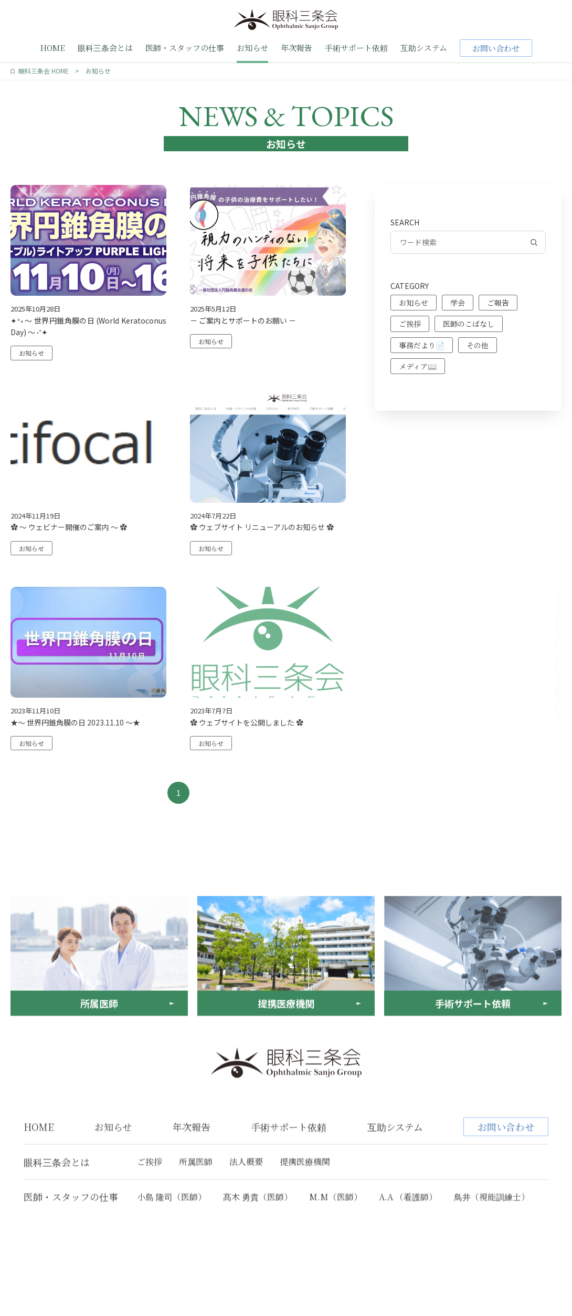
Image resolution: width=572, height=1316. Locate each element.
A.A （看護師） (408, 1244)
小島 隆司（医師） (171, 1244)
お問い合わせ (496, 48)
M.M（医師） (335, 1244)
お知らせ (252, 47)
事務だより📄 (421, 345)
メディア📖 (418, 366)
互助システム (423, 47)
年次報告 (296, 47)
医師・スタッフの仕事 (184, 47)
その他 (478, 345)
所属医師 (196, 1210)
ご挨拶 (410, 323)
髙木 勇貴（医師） (257, 1244)
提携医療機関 (305, 1210)
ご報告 (498, 302)
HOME (52, 47)
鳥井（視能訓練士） (491, 1244)
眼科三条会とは (105, 47)
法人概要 (246, 1210)
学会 (457, 302)
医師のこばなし (468, 323)
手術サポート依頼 (356, 47)
